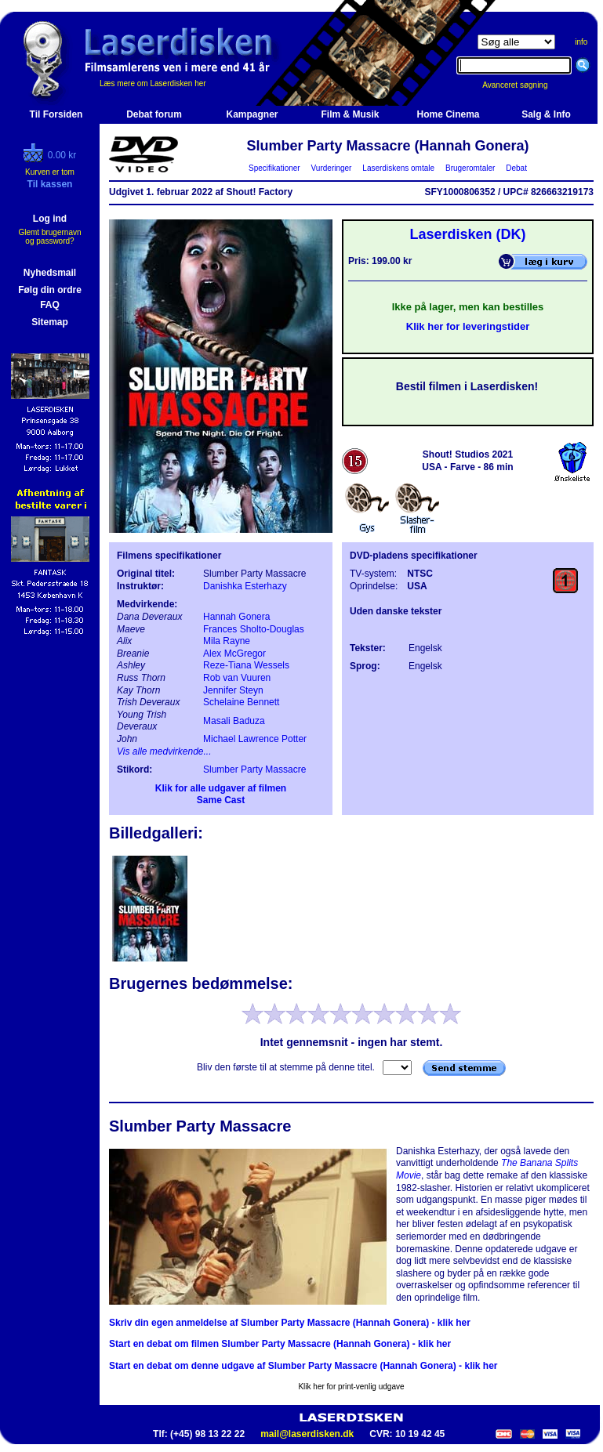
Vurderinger (331, 168)
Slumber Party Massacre (254, 769)
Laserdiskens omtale (398, 168)
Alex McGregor (234, 653)
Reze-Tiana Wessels (246, 665)
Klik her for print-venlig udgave (351, 1386)
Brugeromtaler (470, 168)
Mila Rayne (226, 640)
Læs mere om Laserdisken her (153, 83)
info (581, 42)
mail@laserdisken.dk (307, 1433)
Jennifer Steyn (233, 690)
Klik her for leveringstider (468, 326)
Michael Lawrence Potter (255, 738)
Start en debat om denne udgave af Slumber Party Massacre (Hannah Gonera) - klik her (303, 1365)
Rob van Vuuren (237, 677)
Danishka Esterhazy (245, 586)
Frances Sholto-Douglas (253, 629)
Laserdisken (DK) (467, 234)
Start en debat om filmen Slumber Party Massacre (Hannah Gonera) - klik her (280, 1343)
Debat (517, 168)
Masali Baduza (234, 720)
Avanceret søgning (523, 85)
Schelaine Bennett (241, 702)
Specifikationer (275, 168)
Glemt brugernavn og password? (49, 236)
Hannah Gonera (236, 616)
